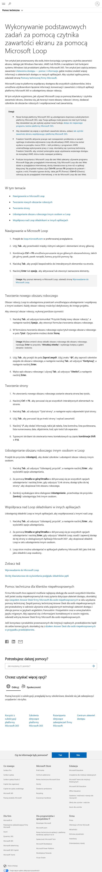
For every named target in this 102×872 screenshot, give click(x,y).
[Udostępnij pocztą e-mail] (19, 641)
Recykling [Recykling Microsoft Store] (39, 793)
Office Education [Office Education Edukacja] (75, 791)
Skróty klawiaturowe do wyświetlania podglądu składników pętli (37, 575)
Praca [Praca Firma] (71, 820)
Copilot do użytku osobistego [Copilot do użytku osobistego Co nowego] (13, 789)
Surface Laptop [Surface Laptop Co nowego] (8, 775)
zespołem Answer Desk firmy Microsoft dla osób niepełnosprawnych (44, 599)
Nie (78, 755)
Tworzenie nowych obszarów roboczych (32, 202)
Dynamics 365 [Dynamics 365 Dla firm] (8, 836)
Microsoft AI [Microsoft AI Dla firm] (7, 820)
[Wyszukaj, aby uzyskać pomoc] (10, 3)
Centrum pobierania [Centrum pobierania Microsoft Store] (43, 775)
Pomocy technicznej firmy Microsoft (39, 77)
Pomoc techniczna (11, 10)
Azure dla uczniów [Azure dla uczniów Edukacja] (75, 807)
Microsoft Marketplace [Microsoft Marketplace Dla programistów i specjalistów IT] (44, 844)
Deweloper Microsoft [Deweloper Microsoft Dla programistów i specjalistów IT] (43, 823)
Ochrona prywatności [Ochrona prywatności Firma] (76, 834)
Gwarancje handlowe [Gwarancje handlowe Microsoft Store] (43, 798)
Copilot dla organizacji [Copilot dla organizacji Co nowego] (11, 784)
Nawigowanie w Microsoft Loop (28, 195)
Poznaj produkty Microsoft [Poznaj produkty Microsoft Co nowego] (12, 798)
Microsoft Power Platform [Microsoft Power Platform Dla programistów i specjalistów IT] (45, 848)
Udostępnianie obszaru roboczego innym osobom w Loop (41, 214)
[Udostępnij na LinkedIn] (12, 641)
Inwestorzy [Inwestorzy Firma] (73, 839)
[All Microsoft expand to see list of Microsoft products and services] (3, 3)
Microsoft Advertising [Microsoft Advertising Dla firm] (10, 845)
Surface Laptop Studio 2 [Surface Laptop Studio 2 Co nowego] (11, 779)
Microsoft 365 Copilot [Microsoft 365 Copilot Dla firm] (11, 850)
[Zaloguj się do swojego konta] (97, 3)
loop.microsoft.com (33, 238)
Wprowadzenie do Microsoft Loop (22, 570)
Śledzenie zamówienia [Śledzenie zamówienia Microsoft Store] (44, 789)
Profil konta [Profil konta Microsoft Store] (40, 770)
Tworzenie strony (21, 208)
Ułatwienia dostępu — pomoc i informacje (37, 70)
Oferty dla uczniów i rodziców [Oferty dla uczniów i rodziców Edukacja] (79, 802)
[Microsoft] (51, 2)
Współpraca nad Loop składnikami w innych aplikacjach (40, 220)
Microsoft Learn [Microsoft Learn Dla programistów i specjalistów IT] (41, 828)
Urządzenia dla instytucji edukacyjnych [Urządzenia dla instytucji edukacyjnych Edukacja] (82, 775)
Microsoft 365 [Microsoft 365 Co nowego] (8, 793)
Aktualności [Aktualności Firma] (73, 829)
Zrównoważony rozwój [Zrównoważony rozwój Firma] (77, 843)
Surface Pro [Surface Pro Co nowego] (7, 770)
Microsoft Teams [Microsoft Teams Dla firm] (9, 855)
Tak (60, 755)
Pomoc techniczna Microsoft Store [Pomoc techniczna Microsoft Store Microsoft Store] (48, 779)
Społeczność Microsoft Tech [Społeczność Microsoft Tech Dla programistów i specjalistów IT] (46, 839)
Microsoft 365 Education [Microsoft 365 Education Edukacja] (77, 786)
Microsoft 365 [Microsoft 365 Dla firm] (8, 841)
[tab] (13, 687)
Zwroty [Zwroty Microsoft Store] (38, 784)
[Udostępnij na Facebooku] (7, 641)
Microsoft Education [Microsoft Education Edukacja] (76, 770)
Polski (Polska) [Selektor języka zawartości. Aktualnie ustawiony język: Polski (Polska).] (13, 866)
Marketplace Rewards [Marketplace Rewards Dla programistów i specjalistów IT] (44, 853)
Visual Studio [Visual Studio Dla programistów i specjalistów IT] (40, 857)
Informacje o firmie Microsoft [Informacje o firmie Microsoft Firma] (79, 825)
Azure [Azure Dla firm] (5, 832)
